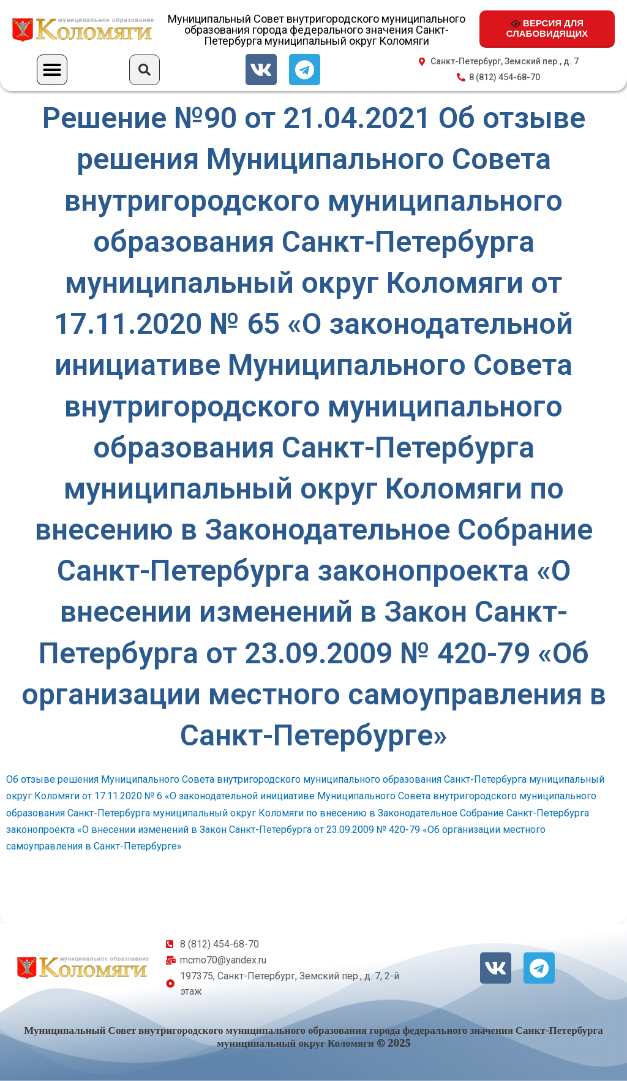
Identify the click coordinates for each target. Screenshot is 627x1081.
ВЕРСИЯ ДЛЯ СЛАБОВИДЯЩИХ (547, 28)
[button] (52, 70)
